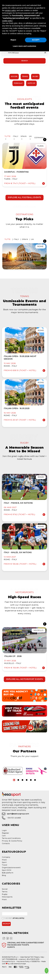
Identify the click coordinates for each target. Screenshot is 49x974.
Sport (4, 862)
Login (4, 830)
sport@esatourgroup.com (18, 814)
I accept (13, 918)
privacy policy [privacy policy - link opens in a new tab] (10, 10)
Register (5, 833)
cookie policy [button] (7, 21)
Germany (39, 138)
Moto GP (31, 83)
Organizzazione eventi (11, 867)
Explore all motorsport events (24, 679)
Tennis (25, 76)
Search (24, 60)
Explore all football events (24, 197)
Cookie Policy (16, 841)
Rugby (35, 76)
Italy (15, 136)
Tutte (8, 136)
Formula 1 (18, 83)
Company (6, 857)
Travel (4, 865)
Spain (24, 136)
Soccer (14, 76)
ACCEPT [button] (35, 40)
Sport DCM (6, 870)
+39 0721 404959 (14, 818)
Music (4, 860)
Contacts (6, 843)
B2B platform (7, 873)
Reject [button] (13, 40)
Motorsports (7, 897)
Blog (4, 875)
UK (30, 136)
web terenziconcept (18, 963)
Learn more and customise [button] (24, 46)
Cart (4, 835)
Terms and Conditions (11, 838)
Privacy (5, 841)
